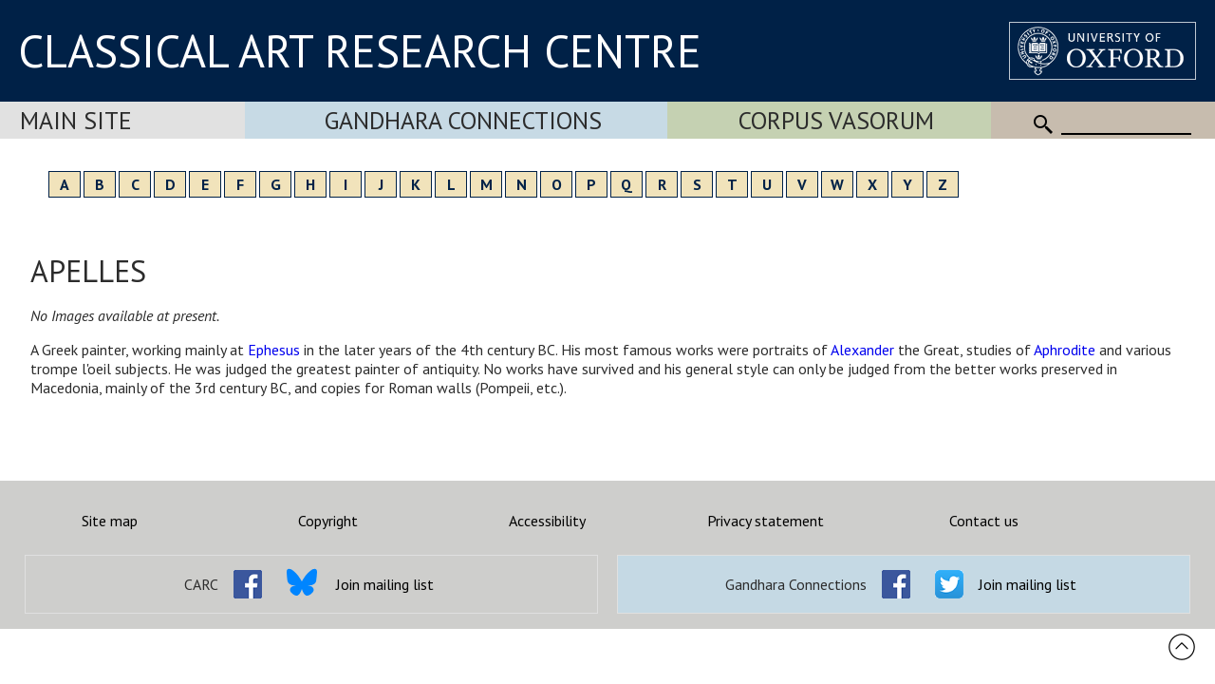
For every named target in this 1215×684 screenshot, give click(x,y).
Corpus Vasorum (836, 120)
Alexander (862, 349)
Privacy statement (765, 520)
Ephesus (274, 349)
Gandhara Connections (463, 120)
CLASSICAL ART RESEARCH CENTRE (359, 50)
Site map (110, 520)
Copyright (328, 520)
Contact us (984, 520)
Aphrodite (1064, 349)
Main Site (76, 120)
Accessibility (547, 520)
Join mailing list (385, 584)
